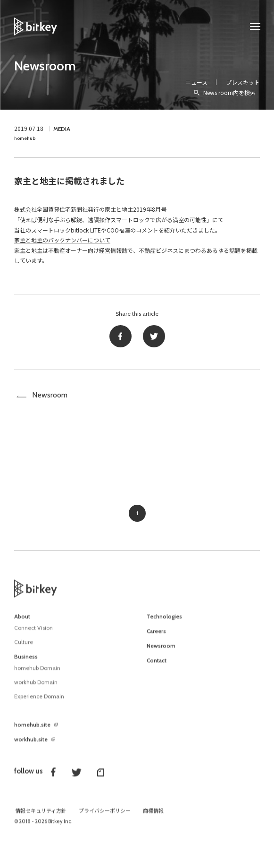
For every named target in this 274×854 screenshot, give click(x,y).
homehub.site (32, 730)
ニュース (196, 82)
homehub (24, 138)
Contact (156, 665)
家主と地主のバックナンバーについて (62, 240)
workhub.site (31, 744)
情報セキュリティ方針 (40, 815)
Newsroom (45, 66)
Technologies (164, 621)
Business (26, 661)
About (22, 621)
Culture (23, 646)
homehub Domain (37, 672)
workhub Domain (36, 686)
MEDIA (61, 128)
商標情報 (153, 815)
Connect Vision (33, 632)
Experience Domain (39, 701)
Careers (156, 636)
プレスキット (243, 82)
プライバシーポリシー (105, 815)
